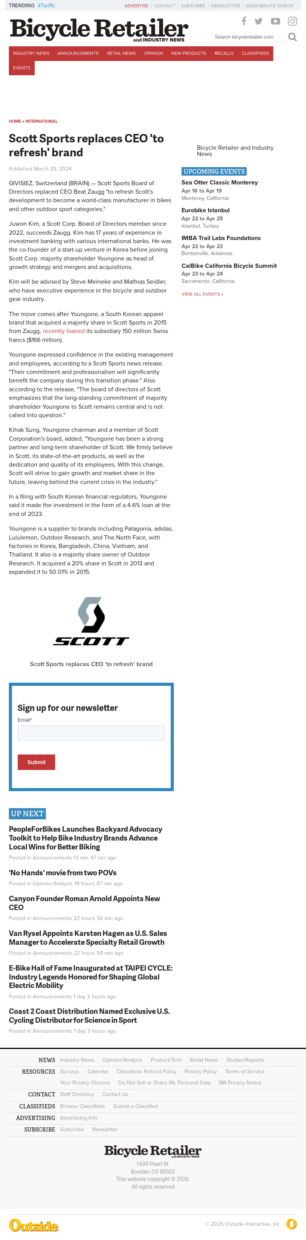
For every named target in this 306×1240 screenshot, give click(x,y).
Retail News (121, 53)
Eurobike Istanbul (206, 210)
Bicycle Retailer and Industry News (235, 151)
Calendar (98, 1071)
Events (21, 68)
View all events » (202, 294)
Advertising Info (79, 1118)
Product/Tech (166, 1060)
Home (15, 121)
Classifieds (255, 53)
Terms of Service (245, 1071)
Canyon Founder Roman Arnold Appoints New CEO (84, 902)
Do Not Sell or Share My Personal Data (164, 1082)
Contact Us (115, 1094)
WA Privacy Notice (240, 1082)
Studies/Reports (245, 1060)
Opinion (153, 53)
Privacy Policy (201, 1071)
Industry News (31, 53)
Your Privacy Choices (85, 1082)
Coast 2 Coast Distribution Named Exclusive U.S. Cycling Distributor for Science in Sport (89, 1015)
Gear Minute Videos (269, 5)
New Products (188, 53)
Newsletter (225, 5)
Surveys (69, 1071)
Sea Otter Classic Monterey (220, 182)
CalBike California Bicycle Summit (229, 266)
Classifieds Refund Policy (147, 1071)
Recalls (224, 53)
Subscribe (193, 5)
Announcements (78, 53)
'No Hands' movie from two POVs (63, 872)
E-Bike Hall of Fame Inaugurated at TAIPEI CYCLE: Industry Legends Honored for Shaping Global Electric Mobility (91, 977)
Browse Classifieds (82, 1106)
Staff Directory (77, 1094)
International (41, 121)
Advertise (136, 5)
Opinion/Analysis (53, 883)
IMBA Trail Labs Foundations (221, 238)
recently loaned (64, 331)
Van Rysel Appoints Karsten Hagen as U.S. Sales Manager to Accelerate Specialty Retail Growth (88, 937)
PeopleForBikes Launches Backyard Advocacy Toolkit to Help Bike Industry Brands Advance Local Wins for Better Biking (85, 838)
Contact (164, 5)
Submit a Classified (135, 1106)
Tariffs (48, 5)
